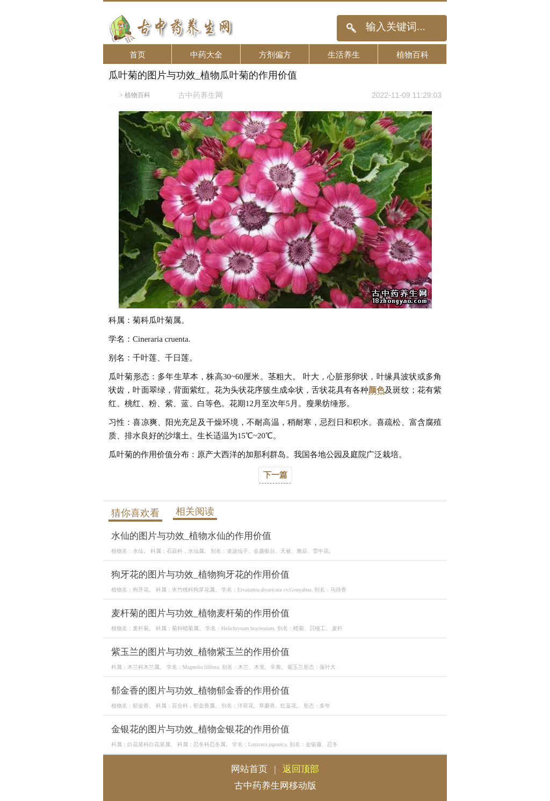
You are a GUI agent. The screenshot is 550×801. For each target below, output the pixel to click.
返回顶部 (301, 769)
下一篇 (275, 475)
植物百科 (412, 54)
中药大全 (206, 54)
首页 (137, 54)
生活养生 (344, 54)
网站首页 (249, 769)
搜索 (351, 28)
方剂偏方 (275, 54)
